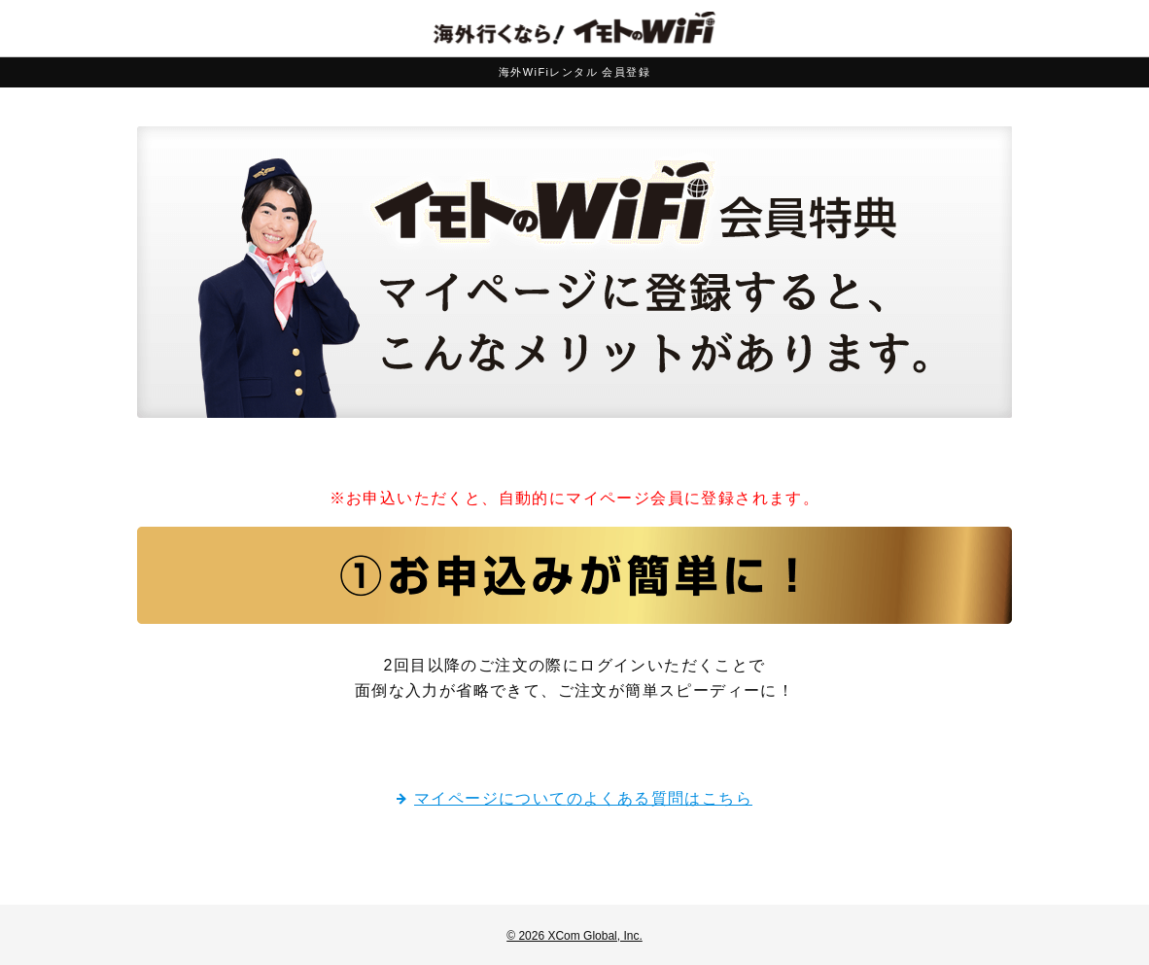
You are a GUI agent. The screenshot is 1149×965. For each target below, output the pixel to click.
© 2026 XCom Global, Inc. (574, 936)
